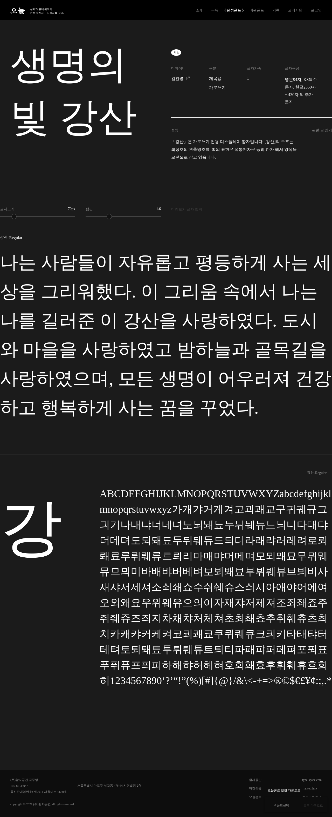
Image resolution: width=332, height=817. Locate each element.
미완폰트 (257, 10)
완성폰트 (234, 10)
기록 (276, 10)
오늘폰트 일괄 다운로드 (284, 790)
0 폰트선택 (279, 805)
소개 (199, 10)
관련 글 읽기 (322, 130)
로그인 (316, 10)
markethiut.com (312, 788)
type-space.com (312, 780)
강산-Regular (317, 473)
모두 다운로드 (313, 805)
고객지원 (295, 10)
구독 (214, 10)
